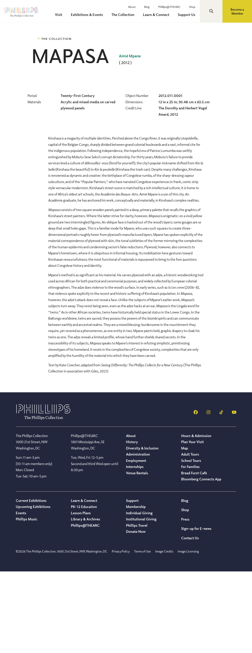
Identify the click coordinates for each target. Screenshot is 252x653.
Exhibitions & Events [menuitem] (89, 14)
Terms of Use (142, 633)
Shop (193, 6)
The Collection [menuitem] (124, 14)
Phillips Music (26, 600)
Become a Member (237, 11)
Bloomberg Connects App (201, 560)
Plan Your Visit (192, 523)
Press (185, 600)
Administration (138, 535)
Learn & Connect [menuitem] (157, 14)
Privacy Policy (121, 633)
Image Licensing (188, 633)
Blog (149, 6)
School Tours (191, 542)
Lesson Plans (81, 594)
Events (21, 594)
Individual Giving (139, 594)
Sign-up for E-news (196, 610)
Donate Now (135, 613)
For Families (190, 548)
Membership (136, 588)
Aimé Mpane (130, 55)
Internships (135, 548)
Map (184, 529)
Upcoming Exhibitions (33, 588)
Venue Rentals (137, 554)
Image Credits (164, 633)
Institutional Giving (141, 600)
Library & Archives (85, 600)
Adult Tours (190, 535)
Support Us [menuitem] (187, 14)
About (134, 6)
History (132, 523)
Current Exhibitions (31, 582)
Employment (136, 542)
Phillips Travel (136, 607)
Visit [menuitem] (62, 14)
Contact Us (190, 619)
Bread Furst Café (194, 554)
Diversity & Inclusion (142, 529)
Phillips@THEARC (170, 6)
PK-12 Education (84, 588)
